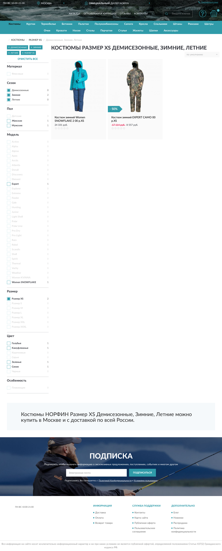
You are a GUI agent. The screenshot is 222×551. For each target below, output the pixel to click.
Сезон (11, 83)
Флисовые (17, 74)
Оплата (99, 518)
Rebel (15, 245)
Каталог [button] (74, 13)
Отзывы (125, 13)
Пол (10, 108)
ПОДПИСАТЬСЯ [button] (142, 473)
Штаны (177, 24)
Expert (15, 184)
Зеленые (16, 362)
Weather (16, 273)
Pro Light (17, 235)
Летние (16, 100)
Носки (76, 30)
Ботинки (67, 24)
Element (16, 179)
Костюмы (14, 24)
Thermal (16, 263)
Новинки (178, 518)
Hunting (16, 207)
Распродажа (180, 523)
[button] (202, 13)
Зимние (16, 95)
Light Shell (17, 217)
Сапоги (128, 24)
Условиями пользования (145, 481)
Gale (14, 203)
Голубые (16, 343)
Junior (15, 212)
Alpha (15, 146)
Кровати (61, 30)
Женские (17, 121)
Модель (13, 134)
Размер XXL (18, 322)
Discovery (17, 174)
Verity (15, 268)
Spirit (15, 259)
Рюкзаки (193, 24)
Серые (15, 357)
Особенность (16, 380)
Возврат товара (104, 523)
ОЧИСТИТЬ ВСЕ (28, 59)
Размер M (17, 308)
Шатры (209, 24)
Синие (15, 367)
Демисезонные (20, 90)
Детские (16, 116)
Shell (14, 254)
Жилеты (138, 30)
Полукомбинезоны (106, 24)
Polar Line (17, 226)
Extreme (16, 193)
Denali (15, 170)
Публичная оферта (144, 523)
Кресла (143, 24)
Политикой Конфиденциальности (115, 481)
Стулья (122, 30)
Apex (14, 156)
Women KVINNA (21, 277)
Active (15, 142)
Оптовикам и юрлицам (100, 13)
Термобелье (48, 24)
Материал (14, 66)
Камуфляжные (20, 348)
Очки (47, 30)
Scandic (16, 249)
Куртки (30, 24)
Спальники (160, 24)
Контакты (141, 13)
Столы (90, 30)
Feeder (15, 198)
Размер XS (17, 299)
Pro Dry (16, 231)
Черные (16, 371)
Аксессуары (171, 30)
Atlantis (16, 165)
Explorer (16, 188)
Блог (176, 512)
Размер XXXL (19, 327)
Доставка (100, 512)
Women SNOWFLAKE (24, 282)
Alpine (15, 151)
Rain (14, 240)
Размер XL (17, 317)
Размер (12, 291)
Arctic (15, 160)
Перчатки (106, 30)
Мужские (17, 125)
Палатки (83, 24)
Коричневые (18, 353)
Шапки (153, 30)
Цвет (10, 336)
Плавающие (18, 388)
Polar (14, 221)
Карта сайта (141, 518)
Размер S (17, 303)
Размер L (17, 313)
